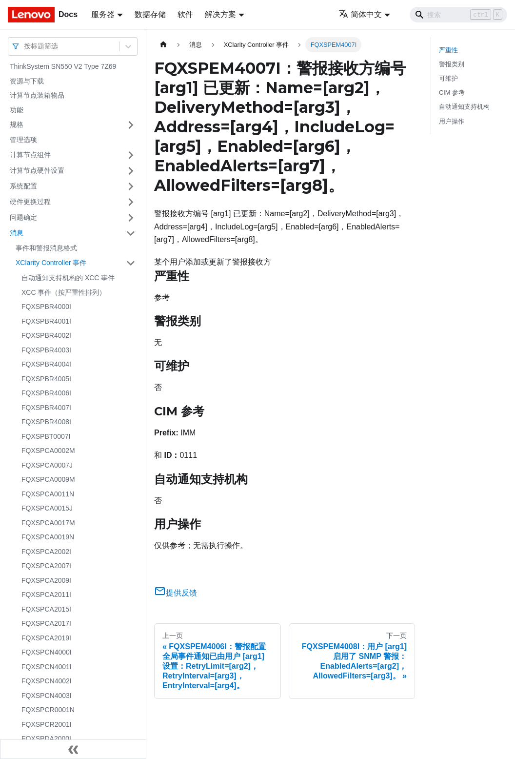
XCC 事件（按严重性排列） (63, 292)
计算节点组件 (30, 155)
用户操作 (451, 121)
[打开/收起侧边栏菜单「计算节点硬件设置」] (130, 171)
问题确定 (23, 217)
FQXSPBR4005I (46, 379)
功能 (16, 110)
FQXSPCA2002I (46, 551)
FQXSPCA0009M (48, 479)
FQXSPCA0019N (47, 537)
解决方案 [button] (220, 14)
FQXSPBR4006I (46, 393)
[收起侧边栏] (73, 749)
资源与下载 (27, 81)
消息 (16, 233)
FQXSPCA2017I (46, 623)
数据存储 (150, 14)
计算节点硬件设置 (37, 170)
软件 (185, 14)
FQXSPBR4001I (46, 321)
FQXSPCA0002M (48, 450)
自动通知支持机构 (464, 106)
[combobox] (25, 46)
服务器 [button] (103, 14)
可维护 (448, 78)
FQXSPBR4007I (46, 407)
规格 (16, 124)
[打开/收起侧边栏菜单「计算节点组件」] (130, 155)
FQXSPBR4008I (46, 422)
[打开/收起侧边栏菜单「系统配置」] (130, 186)
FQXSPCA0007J (47, 465)
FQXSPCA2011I (46, 594)
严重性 (448, 50)
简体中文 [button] (360, 14)
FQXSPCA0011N (47, 494)
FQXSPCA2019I (46, 638)
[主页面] (163, 44)
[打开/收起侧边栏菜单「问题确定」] (130, 218)
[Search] (458, 14)
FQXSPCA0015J (47, 508)
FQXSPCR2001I (46, 724)
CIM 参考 (452, 92)
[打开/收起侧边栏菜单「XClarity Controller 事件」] (130, 263)
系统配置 (23, 186)
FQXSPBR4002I (46, 335)
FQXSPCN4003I (46, 695)
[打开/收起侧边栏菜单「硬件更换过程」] (130, 202)
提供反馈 (175, 593)
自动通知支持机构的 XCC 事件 (68, 278)
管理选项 (23, 140)
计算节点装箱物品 (37, 95)
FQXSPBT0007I (45, 436)
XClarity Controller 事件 (51, 263)
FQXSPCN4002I (46, 681)
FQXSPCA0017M (48, 523)
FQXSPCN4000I (46, 652)
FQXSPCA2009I (46, 580)
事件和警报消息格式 (46, 248)
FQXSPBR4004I (46, 364)
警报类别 (451, 64)
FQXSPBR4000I (46, 306)
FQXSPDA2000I (46, 738)
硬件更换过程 (30, 201)
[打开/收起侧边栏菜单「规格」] (130, 125)
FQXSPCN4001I (46, 667)
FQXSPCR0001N (48, 710)
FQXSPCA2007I (46, 566)
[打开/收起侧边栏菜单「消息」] (130, 233)
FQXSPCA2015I (46, 609)
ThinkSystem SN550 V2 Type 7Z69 (63, 66)
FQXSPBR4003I (46, 350)
